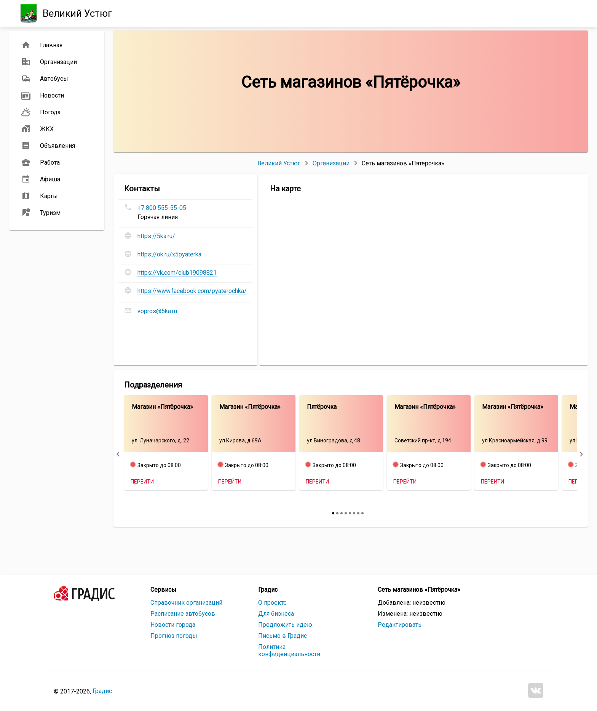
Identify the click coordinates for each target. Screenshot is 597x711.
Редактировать (399, 624)
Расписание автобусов (182, 613)
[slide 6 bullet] (354, 513)
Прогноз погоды (173, 635)
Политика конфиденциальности (289, 650)
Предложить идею (285, 624)
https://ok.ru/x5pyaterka (169, 254)
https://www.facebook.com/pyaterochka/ (192, 291)
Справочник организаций (186, 602)
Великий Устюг (278, 163)
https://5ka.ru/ (156, 236)
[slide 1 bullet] (333, 513)
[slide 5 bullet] (350, 513)
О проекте (272, 602)
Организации (331, 163)
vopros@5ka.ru (157, 311)
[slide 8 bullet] (362, 513)
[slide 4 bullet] (346, 513)
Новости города (172, 624)
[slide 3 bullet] (341, 513)
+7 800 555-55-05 (161, 207)
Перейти (142, 482)
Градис (102, 691)
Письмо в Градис (282, 635)
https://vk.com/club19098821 (177, 272)
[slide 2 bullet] (337, 513)
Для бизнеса (276, 613)
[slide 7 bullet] (358, 513)
